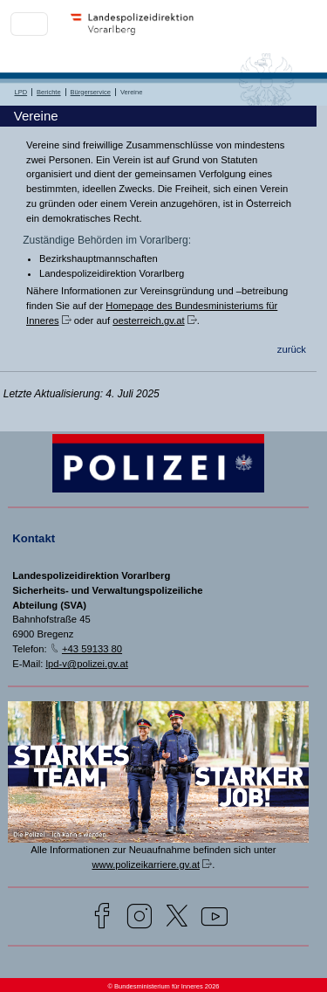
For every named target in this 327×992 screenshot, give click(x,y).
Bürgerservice (91, 92)
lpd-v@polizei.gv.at (86, 663)
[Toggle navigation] (29, 24)
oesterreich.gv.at (148, 320)
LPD (21, 92)
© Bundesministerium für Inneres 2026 (163, 986)
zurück (291, 349)
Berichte (49, 92)
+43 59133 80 (92, 649)
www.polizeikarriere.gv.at (146, 864)
